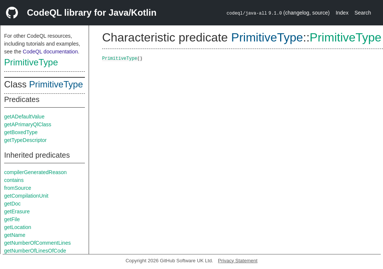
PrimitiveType (31, 62)
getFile (12, 219)
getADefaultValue (24, 117)
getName (14, 235)
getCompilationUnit (26, 196)
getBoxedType (21, 132)
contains (14, 180)
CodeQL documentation (50, 52)
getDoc (12, 204)
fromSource (17, 188)
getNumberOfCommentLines (37, 243)
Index (341, 13)
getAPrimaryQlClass (27, 124)
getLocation (17, 227)
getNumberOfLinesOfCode (35, 251)
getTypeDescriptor (25, 140)
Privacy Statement (238, 260)
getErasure (17, 211)
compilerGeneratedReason (35, 172)
